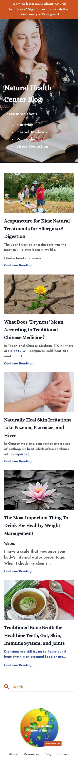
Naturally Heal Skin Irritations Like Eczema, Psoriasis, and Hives (37, 427)
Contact (62, 754)
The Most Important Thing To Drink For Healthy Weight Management (36, 525)
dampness (19, 454)
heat (30, 449)
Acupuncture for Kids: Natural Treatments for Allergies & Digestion (37, 228)
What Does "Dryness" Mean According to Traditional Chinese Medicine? (33, 329)
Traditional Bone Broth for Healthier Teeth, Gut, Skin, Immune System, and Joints (34, 635)
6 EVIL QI (18, 351)
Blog (47, 754)
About (14, 754)
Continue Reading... (19, 265)
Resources (31, 754)
